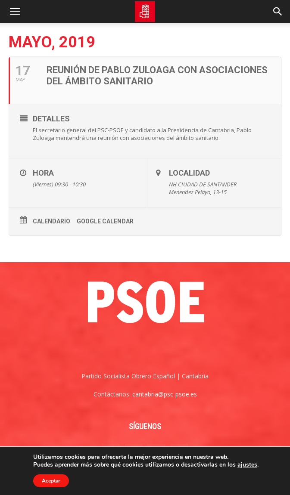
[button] (14, 11)
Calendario (51, 221)
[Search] (278, 11)
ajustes (247, 465)
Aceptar (51, 480)
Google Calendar (105, 221)
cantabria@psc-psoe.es (164, 394)
